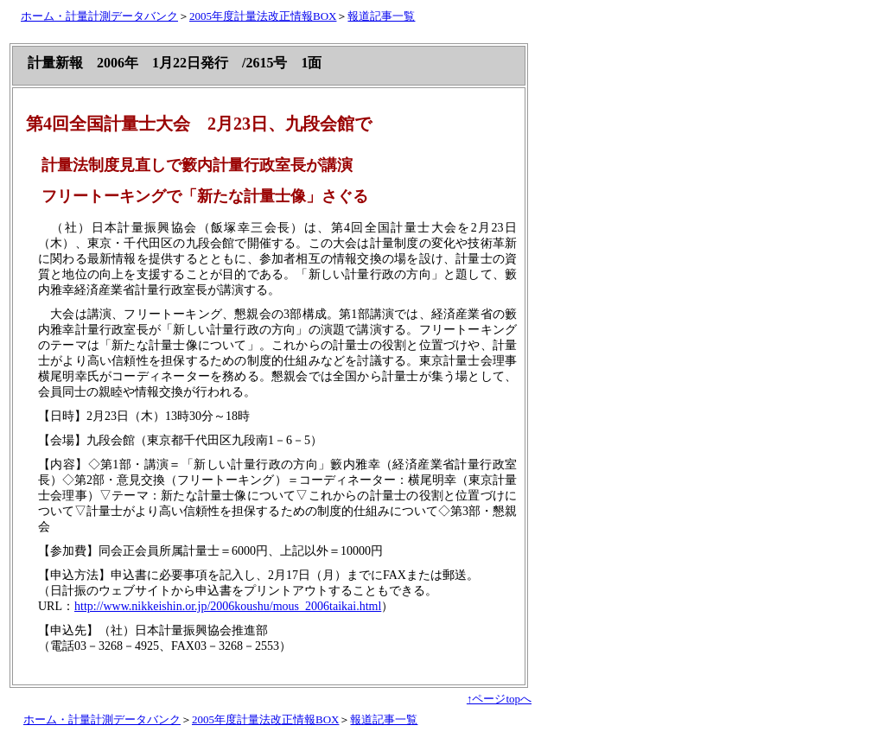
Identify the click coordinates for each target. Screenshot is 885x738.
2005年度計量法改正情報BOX (262, 16)
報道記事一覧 (381, 16)
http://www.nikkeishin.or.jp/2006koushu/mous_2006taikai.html (227, 606)
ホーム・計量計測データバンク (99, 16)
